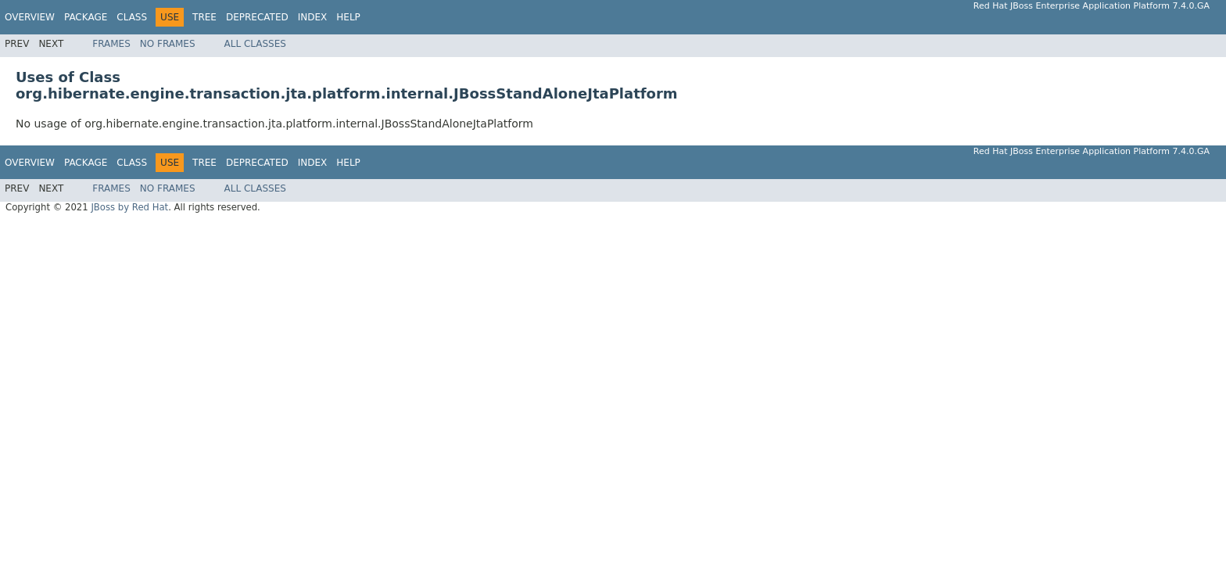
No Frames (167, 43)
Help (348, 17)
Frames (111, 43)
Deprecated (257, 17)
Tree (204, 17)
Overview (30, 17)
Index (313, 17)
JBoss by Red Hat (129, 207)
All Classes (255, 43)
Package (85, 17)
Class (132, 17)
